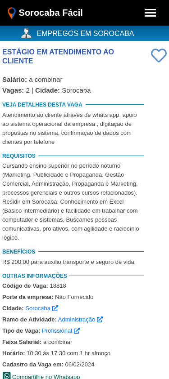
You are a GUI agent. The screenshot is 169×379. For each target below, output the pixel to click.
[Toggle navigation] (150, 13)
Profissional (61, 330)
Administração (80, 319)
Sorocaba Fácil (45, 13)
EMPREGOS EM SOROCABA (85, 33)
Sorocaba (41, 308)
